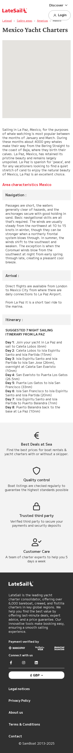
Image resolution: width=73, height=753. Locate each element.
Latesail (7, 20)
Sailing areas (24, 20)
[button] (59, 5)
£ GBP (35, 675)
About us (16, 712)
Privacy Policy (19, 700)
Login (60, 15)
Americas (42, 20)
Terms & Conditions (24, 724)
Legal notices (19, 688)
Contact (15, 736)
